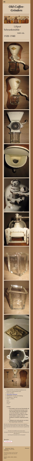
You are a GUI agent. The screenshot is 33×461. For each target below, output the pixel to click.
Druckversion (7, 448)
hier (22, 424)
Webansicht (27, 448)
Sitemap (12, 448)
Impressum (7, 449)
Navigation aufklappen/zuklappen (16, 1)
